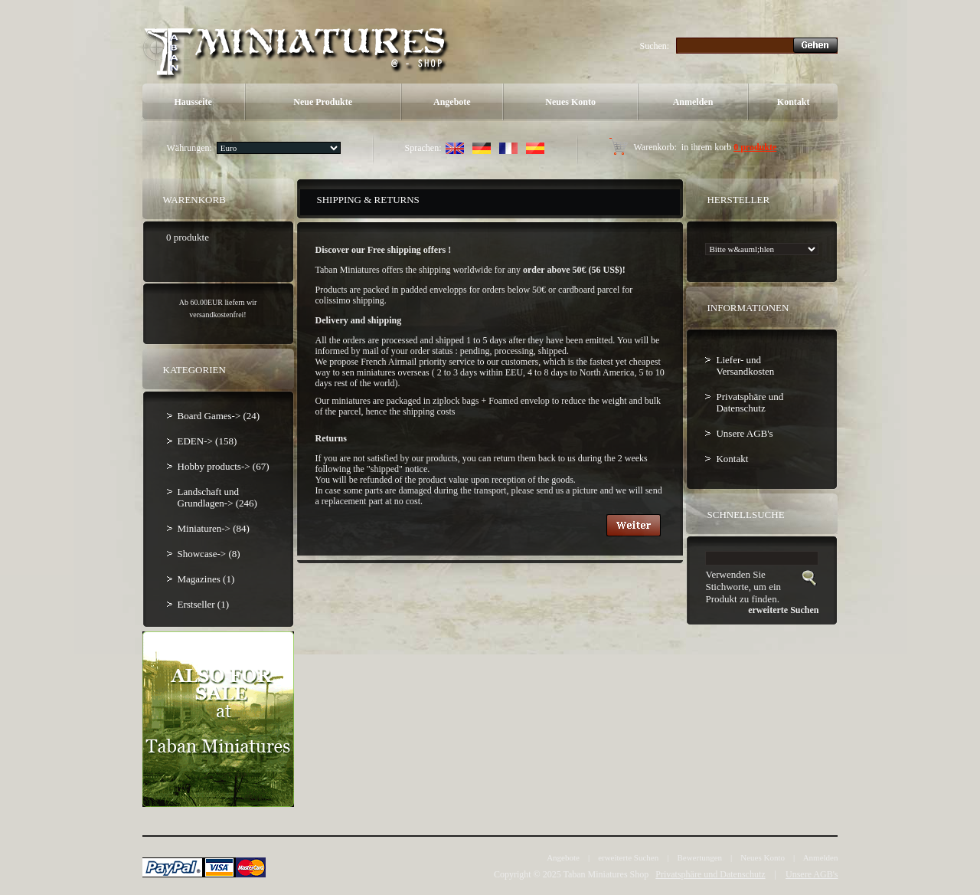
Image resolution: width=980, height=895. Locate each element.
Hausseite (192, 102)
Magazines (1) (206, 579)
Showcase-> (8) (209, 553)
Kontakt (793, 102)
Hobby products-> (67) (224, 466)
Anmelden (693, 102)
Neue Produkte (322, 102)
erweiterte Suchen (628, 857)
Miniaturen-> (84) (214, 528)
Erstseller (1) (204, 604)
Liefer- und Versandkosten (745, 365)
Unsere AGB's (744, 433)
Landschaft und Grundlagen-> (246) (217, 497)
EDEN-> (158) (207, 441)
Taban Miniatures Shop (605, 874)
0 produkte (754, 147)
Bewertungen (699, 857)
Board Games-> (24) (219, 415)
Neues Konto (570, 102)
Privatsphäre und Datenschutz (749, 402)
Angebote (452, 102)
